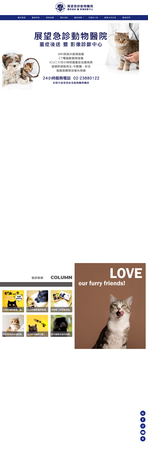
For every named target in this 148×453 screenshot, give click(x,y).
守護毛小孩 (93, 17)
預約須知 (64, 17)
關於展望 (22, 17)
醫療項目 (36, 17)
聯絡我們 (126, 17)
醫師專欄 (78, 17)
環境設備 (50, 17)
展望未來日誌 (110, 17)
